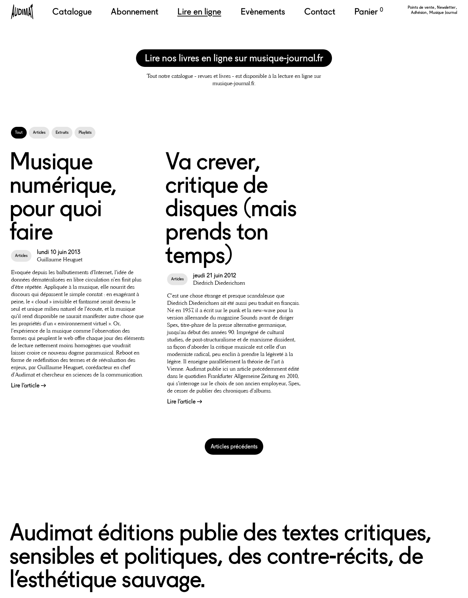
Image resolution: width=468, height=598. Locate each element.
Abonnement (134, 11)
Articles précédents (234, 446)
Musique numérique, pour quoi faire (63, 196)
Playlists (85, 132)
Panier (368, 11)
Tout (19, 132)
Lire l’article (28, 385)
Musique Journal (443, 12)
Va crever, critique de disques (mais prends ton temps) (231, 207)
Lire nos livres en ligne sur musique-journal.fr (234, 58)
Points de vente (421, 7)
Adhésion (419, 12)
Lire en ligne (199, 11)
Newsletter (447, 7)
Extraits (62, 132)
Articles (39, 132)
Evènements (263, 11)
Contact (319, 11)
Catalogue (72, 11)
